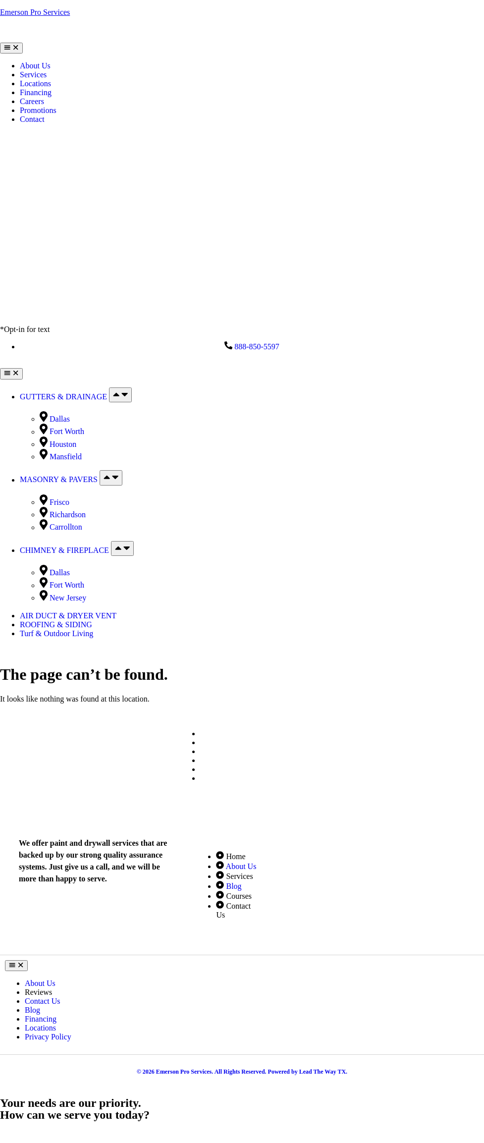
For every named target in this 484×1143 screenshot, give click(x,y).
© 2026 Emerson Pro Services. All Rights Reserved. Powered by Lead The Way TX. (242, 1071)
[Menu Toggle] (11, 48)
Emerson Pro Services (35, 12)
